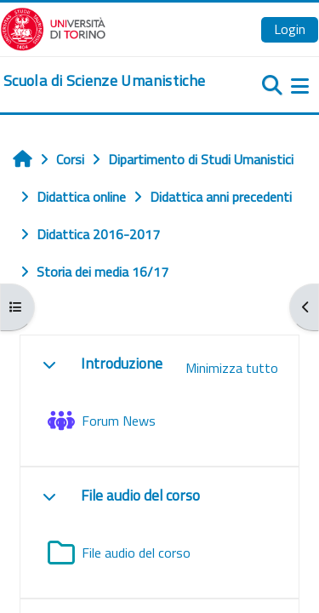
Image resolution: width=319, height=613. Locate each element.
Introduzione (121, 364)
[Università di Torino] (53, 27)
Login (289, 29)
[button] (49, 364)
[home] (104, 81)
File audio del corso (140, 496)
